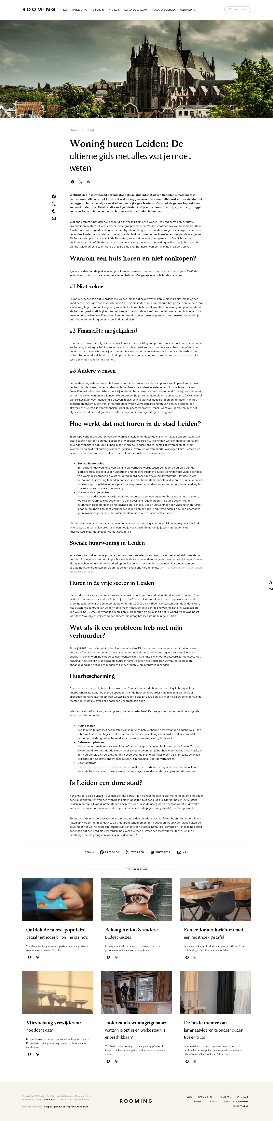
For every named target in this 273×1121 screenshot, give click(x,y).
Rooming (39, 10)
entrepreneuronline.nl (75, 1106)
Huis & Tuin (225, 1097)
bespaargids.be (53, 1106)
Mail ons (237, 10)
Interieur (242, 1097)
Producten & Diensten (236, 1101)
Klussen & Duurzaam (205, 1101)
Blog (90, 130)
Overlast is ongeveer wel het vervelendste (104, 767)
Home (74, 130)
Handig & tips (205, 1097)
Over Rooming (240, 1106)
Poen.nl (48, 1099)
